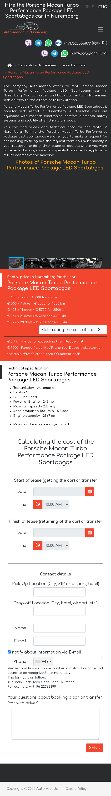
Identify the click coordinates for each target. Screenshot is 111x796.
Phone (19, 661)
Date (21, 492)
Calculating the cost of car (72, 330)
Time (21, 504)
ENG (102, 7)
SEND (95, 748)
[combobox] (43, 661)
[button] (107, 215)
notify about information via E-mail (44, 652)
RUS (90, 7)
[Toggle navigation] (100, 29)
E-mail (20, 641)
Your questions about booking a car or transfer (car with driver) (55, 700)
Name (20, 628)
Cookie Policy (76, 789)
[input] (59, 491)
